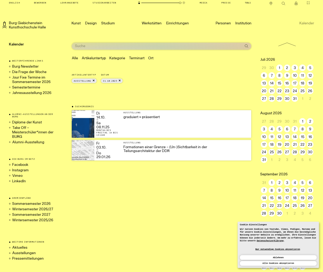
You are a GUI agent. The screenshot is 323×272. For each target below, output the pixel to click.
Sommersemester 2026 (31, 204)
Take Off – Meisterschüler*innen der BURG (32, 132)
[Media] (204, 3)
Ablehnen (278, 257)
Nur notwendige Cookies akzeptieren (277, 249)
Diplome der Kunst (27, 122)
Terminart (133, 58)
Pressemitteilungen (28, 258)
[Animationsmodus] (183, 2)
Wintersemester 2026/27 (32, 209)
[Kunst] (76, 23)
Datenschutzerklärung (270, 241)
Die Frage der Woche (29, 72)
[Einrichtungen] (177, 23)
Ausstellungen (24, 253)
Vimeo (17, 176)
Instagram (20, 170)
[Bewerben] (40, 3)
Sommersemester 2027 (31, 215)
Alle (71, 58)
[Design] (91, 23)
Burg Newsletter (25, 66)
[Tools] (248, 3)
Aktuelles (19, 247)
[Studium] (108, 23)
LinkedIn (19, 181)
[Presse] (226, 3)
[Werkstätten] (151, 23)
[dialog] (278, 245)
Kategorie (113, 58)
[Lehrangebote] (69, 3)
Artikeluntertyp (90, 58)
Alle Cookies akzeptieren (278, 263)
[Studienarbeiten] (104, 3)
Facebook (20, 165)
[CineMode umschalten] (308, 3)
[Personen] (223, 23)
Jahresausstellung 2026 (31, 93)
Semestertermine (26, 87)
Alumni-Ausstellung (28, 142)
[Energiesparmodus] (139, 2)
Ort (146, 58)
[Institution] (243, 23)
